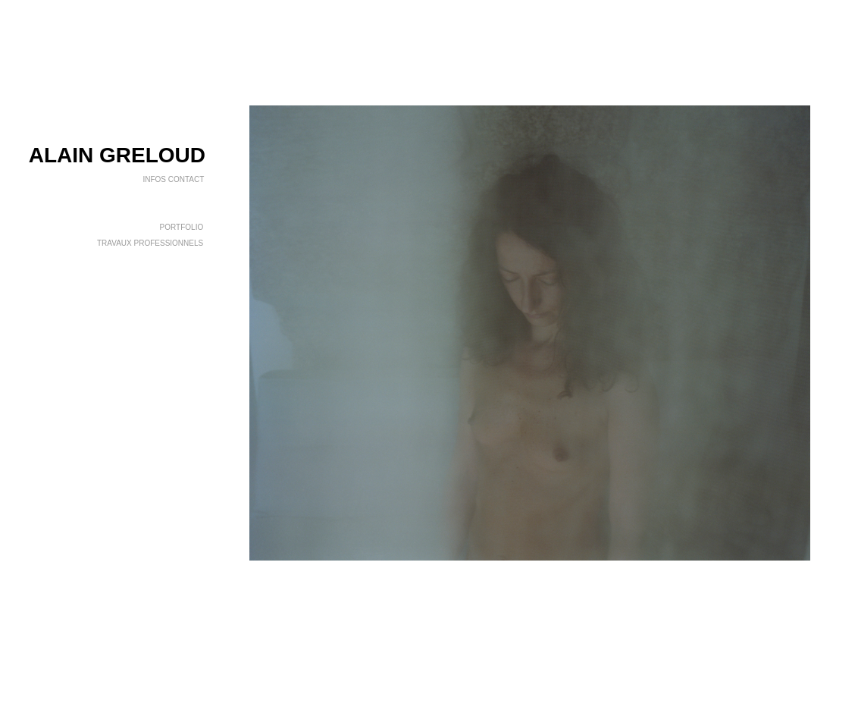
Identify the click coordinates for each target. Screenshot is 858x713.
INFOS (154, 179)
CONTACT (185, 179)
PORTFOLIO (182, 227)
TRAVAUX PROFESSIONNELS (151, 243)
